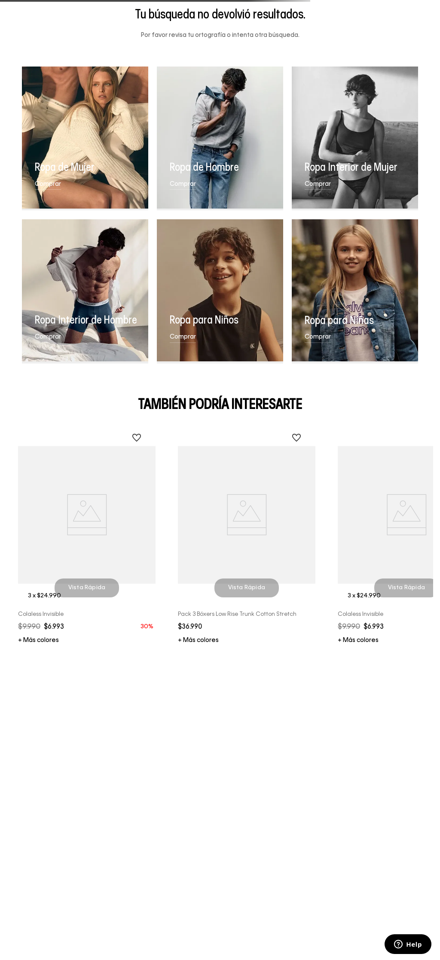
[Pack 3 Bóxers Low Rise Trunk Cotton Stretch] (247, 534)
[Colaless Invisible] (87, 534)
